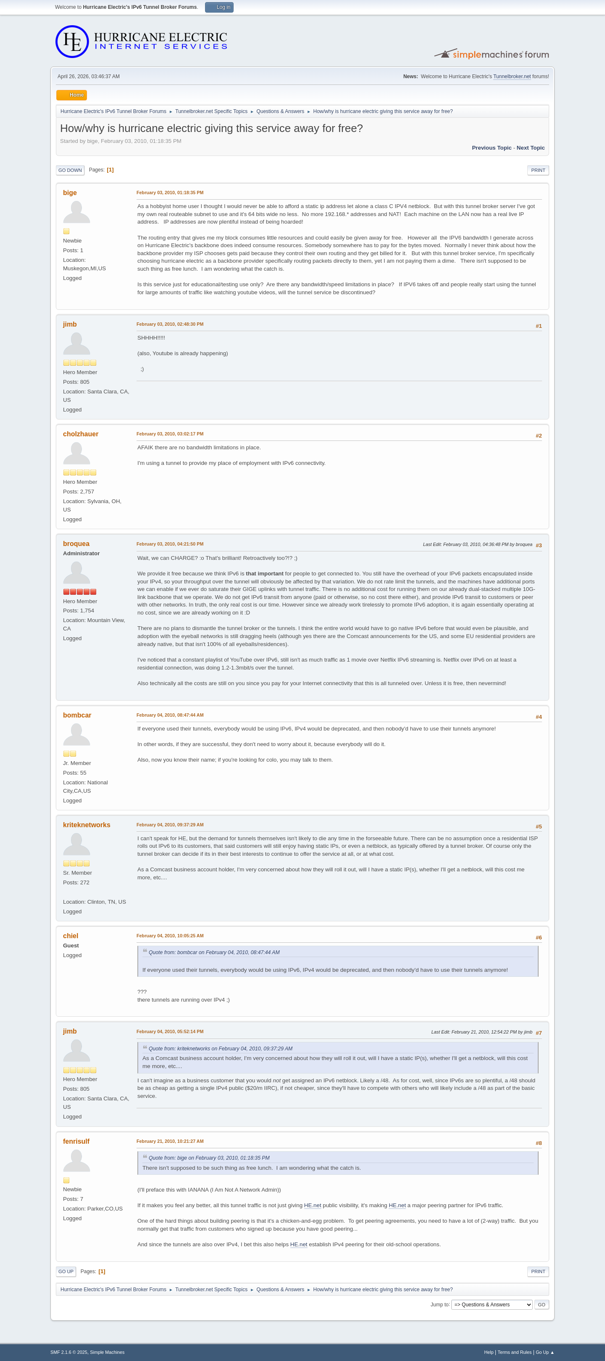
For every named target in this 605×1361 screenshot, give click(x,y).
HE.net (312, 1205)
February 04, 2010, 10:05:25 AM (170, 935)
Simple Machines (107, 1352)
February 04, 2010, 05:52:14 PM (170, 1031)
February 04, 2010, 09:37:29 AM (170, 824)
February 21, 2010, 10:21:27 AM (170, 1141)
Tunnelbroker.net (512, 76)
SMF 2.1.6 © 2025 (68, 1352)
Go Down (70, 170)
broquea (76, 543)
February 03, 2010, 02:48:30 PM (170, 324)
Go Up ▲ (545, 1352)
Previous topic (492, 148)
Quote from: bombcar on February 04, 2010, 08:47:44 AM (214, 952)
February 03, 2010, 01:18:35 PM (170, 192)
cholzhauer (80, 434)
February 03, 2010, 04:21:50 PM (170, 543)
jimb (70, 324)
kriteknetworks (86, 824)
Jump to (440, 1304)
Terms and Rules (515, 1352)
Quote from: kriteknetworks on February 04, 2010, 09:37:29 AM (220, 1049)
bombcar (77, 715)
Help (489, 1352)
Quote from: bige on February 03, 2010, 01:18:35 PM (209, 1158)
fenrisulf (76, 1141)
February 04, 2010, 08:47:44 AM (170, 714)
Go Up (66, 1271)
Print (538, 170)
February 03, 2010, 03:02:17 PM (170, 433)
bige (70, 192)
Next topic (531, 148)
